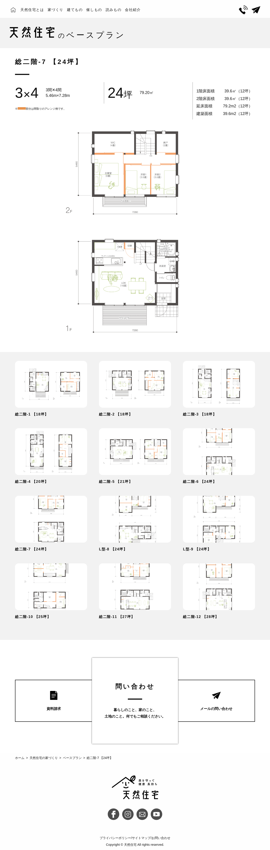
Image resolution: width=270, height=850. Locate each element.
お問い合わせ (161, 838)
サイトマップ (141, 838)
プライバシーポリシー (115, 838)
